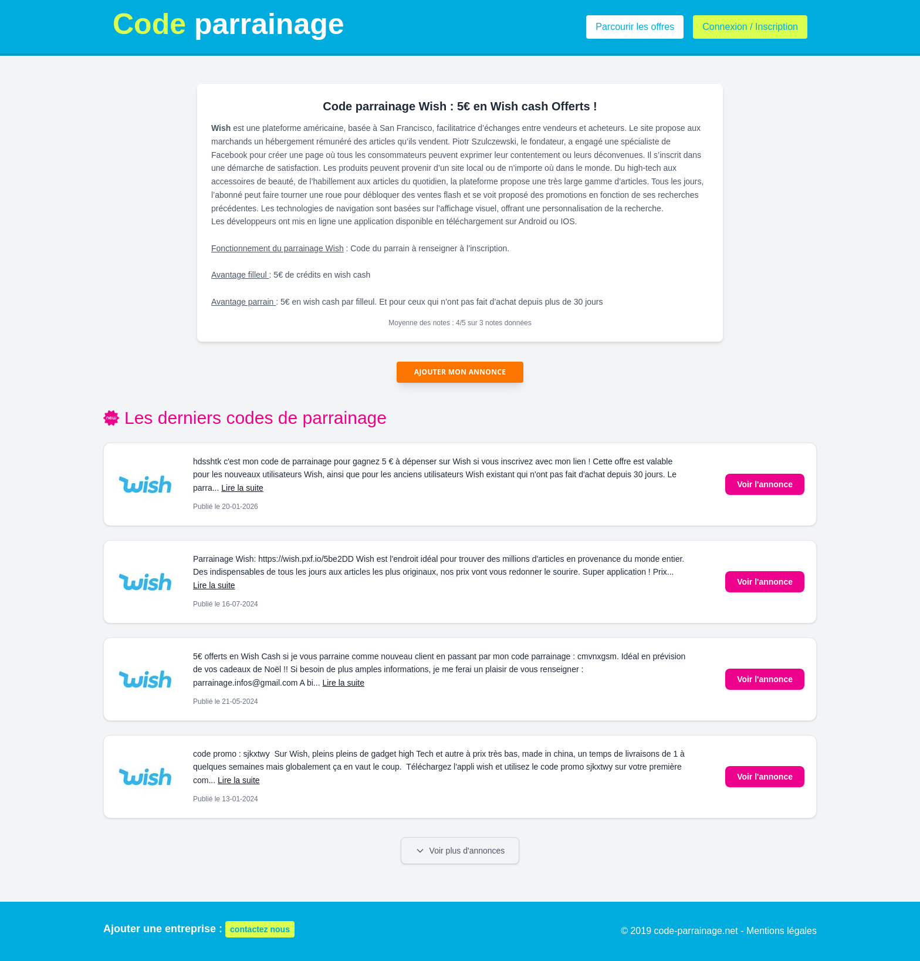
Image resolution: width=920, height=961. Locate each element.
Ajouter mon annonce (460, 372)
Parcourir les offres (635, 27)
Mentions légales (781, 931)
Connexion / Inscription (750, 27)
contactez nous (260, 929)
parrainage (228, 24)
